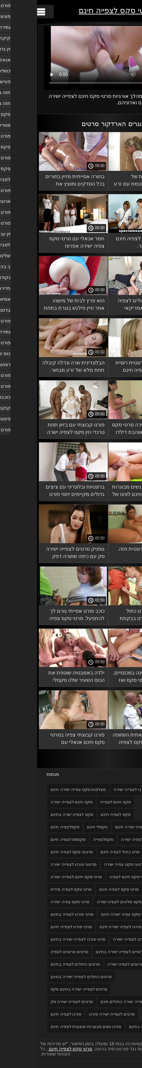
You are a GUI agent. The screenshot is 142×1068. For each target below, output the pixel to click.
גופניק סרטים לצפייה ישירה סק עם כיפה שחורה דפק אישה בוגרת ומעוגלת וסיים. (38, 553)
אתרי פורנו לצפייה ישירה (98, 789)
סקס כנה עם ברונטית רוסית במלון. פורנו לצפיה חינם (107, 366)
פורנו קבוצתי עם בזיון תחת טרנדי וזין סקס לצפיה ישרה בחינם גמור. (38, 429)
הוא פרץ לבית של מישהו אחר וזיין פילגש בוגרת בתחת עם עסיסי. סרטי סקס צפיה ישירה (37, 305)
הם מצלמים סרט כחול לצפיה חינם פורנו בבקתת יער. (110, 615)
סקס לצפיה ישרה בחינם (34, 814)
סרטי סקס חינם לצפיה (92, 876)
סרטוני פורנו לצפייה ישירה (36, 864)
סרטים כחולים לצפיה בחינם (38, 964)
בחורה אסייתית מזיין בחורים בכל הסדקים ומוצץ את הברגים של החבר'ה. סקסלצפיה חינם (37, 181)
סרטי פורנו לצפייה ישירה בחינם (40, 939)
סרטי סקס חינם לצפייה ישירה (39, 876)
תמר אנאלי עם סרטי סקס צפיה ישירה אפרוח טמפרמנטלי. (39, 243)
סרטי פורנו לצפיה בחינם (34, 914)
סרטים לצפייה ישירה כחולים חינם (92, 1001)
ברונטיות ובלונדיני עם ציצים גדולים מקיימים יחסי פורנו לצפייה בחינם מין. (38, 491)
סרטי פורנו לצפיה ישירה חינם (88, 926)
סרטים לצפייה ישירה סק (34, 1001)
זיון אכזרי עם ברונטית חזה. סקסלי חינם (109, 552)
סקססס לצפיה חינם (30, 839)
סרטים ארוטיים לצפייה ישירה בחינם (90, 951)
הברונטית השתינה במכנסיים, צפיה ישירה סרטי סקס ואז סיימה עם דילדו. (106, 677)
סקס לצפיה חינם (78, 814)
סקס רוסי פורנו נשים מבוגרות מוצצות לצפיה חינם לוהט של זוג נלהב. (106, 491)
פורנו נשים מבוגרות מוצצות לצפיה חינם (48, 1026)
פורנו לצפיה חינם (28, 1014)
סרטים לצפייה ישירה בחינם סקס (41, 989)
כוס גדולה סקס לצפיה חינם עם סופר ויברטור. (108, 242)
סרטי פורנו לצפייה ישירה (97, 939)
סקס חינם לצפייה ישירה (34, 802)
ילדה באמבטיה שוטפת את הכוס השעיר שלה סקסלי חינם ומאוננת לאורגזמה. (39, 677)
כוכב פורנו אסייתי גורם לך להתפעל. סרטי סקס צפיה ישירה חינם (39, 615)
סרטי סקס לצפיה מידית (33, 889)
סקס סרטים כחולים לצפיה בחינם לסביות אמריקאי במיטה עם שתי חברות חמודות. (109, 305)
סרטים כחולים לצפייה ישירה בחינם (44, 976)
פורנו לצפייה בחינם (109, 1026)
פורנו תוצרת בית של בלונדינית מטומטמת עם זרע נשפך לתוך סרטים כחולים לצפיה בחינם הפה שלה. (107, 181)
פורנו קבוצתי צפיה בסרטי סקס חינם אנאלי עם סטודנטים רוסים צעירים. (40, 739)
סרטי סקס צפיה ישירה (32, 901)
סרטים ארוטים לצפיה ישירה (94, 964)
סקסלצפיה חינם (27, 827)
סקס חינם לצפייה (78, 802)
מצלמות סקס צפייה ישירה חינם (41, 789)
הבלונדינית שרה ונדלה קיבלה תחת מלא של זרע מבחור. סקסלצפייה (36, 367)
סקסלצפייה (66, 839)
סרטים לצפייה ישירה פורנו (75, 1014)
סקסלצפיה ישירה (99, 839)
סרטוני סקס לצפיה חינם (34, 851)
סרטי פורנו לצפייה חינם (34, 926)
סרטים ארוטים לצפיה (32, 951)
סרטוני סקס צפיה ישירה (87, 864)
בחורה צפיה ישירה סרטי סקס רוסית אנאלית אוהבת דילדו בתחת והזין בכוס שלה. (106, 429)
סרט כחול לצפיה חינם (82, 851)
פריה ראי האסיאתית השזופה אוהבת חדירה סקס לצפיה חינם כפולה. (106, 739)
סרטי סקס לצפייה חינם (79, 10)
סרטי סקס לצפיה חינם (81, 889)
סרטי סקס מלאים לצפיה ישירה (87, 901)
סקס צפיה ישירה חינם (97, 827)
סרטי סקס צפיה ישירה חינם (88, 914)
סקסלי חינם (60, 827)
